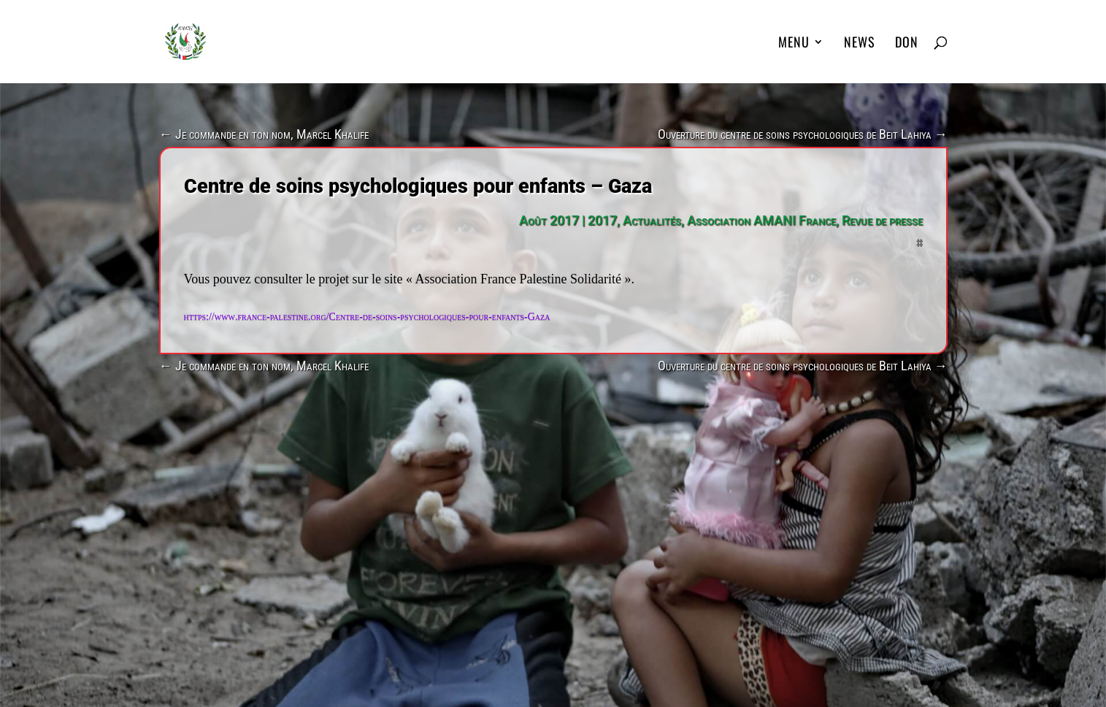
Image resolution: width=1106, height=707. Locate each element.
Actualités (652, 220)
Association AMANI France (761, 220)
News (859, 44)
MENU (794, 44)
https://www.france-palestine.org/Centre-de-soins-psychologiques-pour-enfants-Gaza (367, 316)
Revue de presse (882, 220)
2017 (602, 220)
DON (906, 44)
